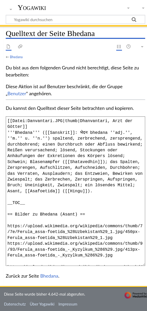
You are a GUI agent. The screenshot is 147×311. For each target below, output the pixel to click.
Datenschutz (15, 304)
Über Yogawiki (42, 304)
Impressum (67, 304)
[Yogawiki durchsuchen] (75, 19)
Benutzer (17, 93)
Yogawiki (32, 7)
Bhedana (16, 57)
